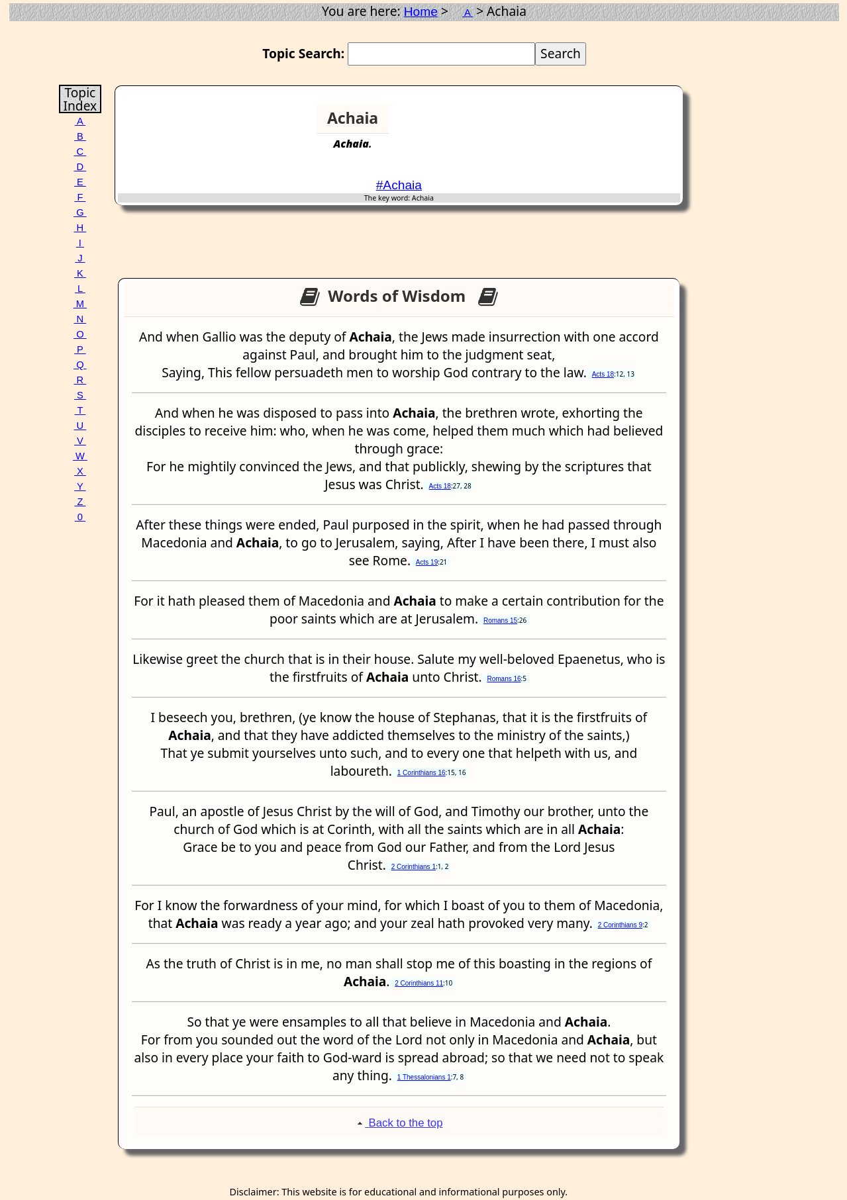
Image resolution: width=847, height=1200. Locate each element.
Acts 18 (603, 374)
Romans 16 (504, 678)
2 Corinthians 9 (620, 925)
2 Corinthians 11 (419, 983)
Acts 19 (427, 562)
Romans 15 (500, 620)
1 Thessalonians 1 (424, 1077)
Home (421, 12)
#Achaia (399, 185)
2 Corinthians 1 (413, 866)
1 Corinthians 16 (421, 772)
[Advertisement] (629, 124)
